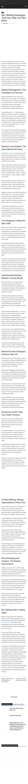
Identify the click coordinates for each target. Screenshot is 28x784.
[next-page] (5, 727)
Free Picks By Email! (15, 709)
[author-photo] (14, 688)
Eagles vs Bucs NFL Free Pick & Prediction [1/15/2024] (7, 673)
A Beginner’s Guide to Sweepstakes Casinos (21, 672)
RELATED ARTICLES (7, 697)
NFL (2, 10)
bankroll (13, 112)
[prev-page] (2, 727)
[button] (2, 7)
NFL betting (10, 153)
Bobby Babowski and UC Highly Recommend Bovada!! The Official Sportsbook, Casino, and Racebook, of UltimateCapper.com (18, 719)
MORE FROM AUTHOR (18, 697)
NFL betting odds (5, 616)
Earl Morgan (5, 23)
